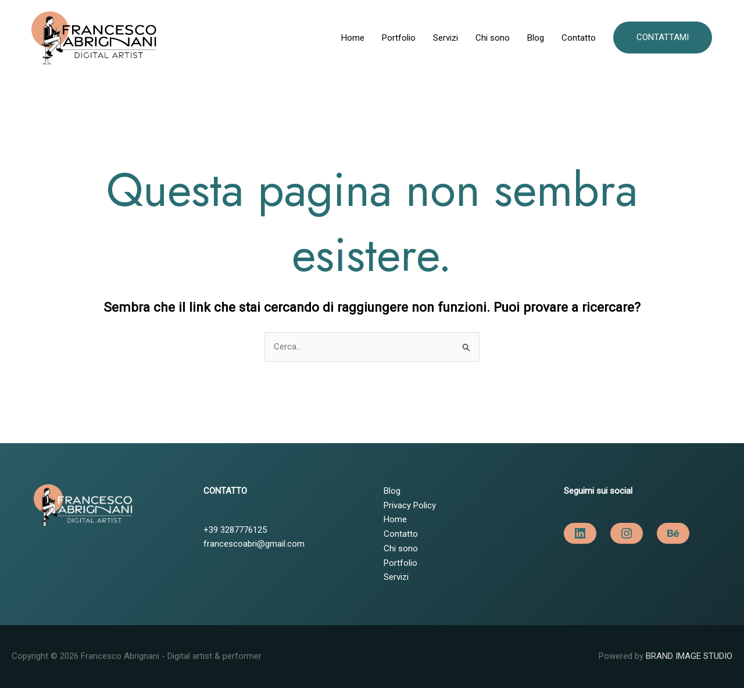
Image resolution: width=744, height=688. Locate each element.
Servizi (445, 38)
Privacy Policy (410, 505)
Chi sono (492, 38)
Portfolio (399, 38)
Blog (535, 38)
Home (352, 38)
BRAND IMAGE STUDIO (689, 656)
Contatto (578, 38)
